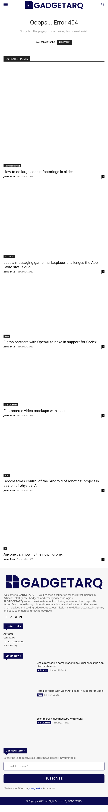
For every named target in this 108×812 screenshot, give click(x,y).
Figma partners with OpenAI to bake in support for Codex (50, 342)
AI (5, 548)
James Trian (9, 176)
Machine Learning (12, 166)
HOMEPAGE (64, 42)
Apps (7, 336)
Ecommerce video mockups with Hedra (36, 411)
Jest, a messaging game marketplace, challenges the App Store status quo (70, 664)
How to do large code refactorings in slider (38, 172)
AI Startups (9, 256)
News (7, 475)
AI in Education (11, 405)
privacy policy (35, 788)
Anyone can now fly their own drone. (33, 554)
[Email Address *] (54, 766)
